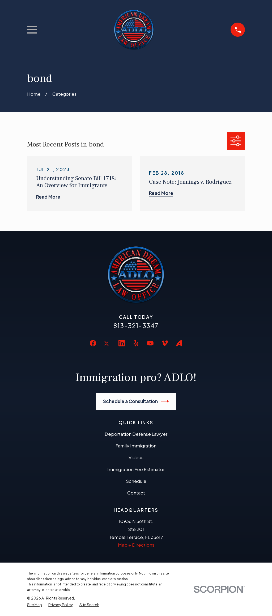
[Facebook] (93, 343)
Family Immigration (136, 446)
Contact (136, 493)
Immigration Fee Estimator (136, 469)
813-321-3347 (136, 325)
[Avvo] (179, 343)
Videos (136, 457)
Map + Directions (136, 545)
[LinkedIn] (121, 343)
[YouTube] (150, 343)
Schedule (136, 481)
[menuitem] (34, 604)
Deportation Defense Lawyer (136, 434)
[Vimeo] (165, 343)
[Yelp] (136, 343)
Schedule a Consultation (136, 401)
